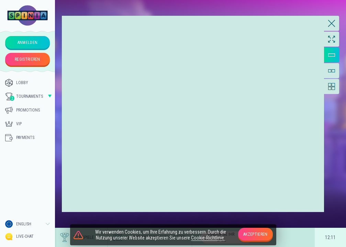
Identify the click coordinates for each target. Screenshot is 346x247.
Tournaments (24, 97)
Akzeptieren (255, 234)
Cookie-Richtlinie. (208, 237)
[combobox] (27, 224)
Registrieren (27, 59)
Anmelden (27, 42)
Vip (13, 124)
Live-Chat (19, 236)
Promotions (22, 110)
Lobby (16, 82)
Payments (19, 137)
